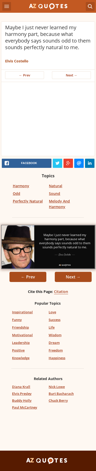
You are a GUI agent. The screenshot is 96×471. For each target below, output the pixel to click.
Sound (54, 193)
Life (52, 327)
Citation (61, 291)
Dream (54, 342)
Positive (18, 350)
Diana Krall (21, 386)
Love (52, 312)
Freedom (56, 350)
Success (54, 319)
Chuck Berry (58, 400)
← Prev (24, 75)
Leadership (21, 342)
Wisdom (55, 335)
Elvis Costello (16, 61)
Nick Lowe (57, 386)
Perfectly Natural (28, 201)
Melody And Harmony (59, 204)
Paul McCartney (24, 407)
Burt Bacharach (61, 393)
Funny (17, 319)
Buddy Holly (21, 400)
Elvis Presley (21, 393)
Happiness (57, 358)
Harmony (21, 185)
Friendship (20, 327)
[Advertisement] (48, 120)
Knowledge (20, 358)
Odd (16, 193)
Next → (71, 75)
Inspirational (22, 312)
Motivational (22, 335)
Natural (55, 185)
